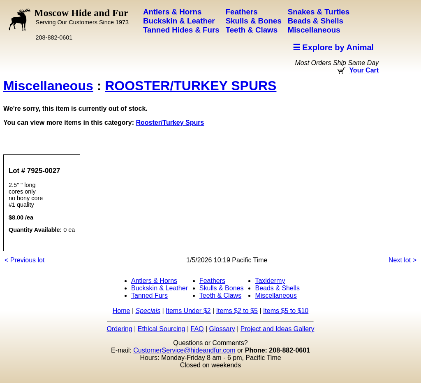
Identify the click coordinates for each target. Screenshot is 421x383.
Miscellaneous (48, 85)
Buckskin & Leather (159, 288)
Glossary (222, 328)
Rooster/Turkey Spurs (170, 122)
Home (121, 310)
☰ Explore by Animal (333, 47)
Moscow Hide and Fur (81, 16)
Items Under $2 (188, 310)
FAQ (197, 328)
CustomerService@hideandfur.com (184, 350)
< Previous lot (24, 260)
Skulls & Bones (221, 288)
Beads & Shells (277, 288)
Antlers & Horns (154, 280)
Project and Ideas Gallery (278, 328)
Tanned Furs (149, 295)
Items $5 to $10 (285, 310)
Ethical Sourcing (161, 328)
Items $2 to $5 (236, 310)
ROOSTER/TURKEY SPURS (190, 85)
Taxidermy (270, 280)
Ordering (119, 328)
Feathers (212, 280)
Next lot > (402, 260)
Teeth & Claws (220, 295)
